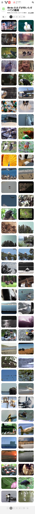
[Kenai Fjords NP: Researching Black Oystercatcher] (26, 335)
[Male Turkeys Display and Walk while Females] (26, 53)
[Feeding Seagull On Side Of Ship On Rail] (26, 120)
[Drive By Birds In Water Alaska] (26, 241)
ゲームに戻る (18, 2)
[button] (31, 13)
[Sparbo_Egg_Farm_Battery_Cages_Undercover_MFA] (26, 322)
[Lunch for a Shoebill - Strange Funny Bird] (26, 469)
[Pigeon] (26, 402)
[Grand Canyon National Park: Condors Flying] (9, 200)
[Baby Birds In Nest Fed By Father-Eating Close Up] (9, 227)
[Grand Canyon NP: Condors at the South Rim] (26, 187)
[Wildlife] (9, 133)
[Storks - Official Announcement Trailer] (9, 26)
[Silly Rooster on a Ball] (26, 133)
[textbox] (4, 16)
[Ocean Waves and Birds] (9, 443)
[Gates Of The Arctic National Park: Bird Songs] (26, 214)
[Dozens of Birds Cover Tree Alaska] (9, 241)
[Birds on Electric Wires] (9, 375)
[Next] (27, 508)
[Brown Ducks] (26, 429)
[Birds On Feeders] (9, 402)
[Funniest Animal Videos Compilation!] (26, 160)
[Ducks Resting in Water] (9, 106)
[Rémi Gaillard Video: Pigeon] (26, 93)
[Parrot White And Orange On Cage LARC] (26, 281)
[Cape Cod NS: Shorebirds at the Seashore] (9, 348)
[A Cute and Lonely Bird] (9, 187)
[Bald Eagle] (26, 79)
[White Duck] (9, 496)
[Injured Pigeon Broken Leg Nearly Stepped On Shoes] (26, 268)
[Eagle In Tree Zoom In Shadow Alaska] (9, 268)
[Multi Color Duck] (26, 416)
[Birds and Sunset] (9, 456)
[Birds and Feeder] (26, 39)
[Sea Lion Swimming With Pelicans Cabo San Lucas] (26, 295)
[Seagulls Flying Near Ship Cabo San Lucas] (9, 322)
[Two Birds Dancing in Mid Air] (26, 456)
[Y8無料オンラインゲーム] (8, 2)
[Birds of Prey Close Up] (9, 66)
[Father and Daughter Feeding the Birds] (9, 429)
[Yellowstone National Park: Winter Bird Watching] (26, 362)
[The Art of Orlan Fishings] (26, 106)
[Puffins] (9, 147)
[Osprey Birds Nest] (9, 389)
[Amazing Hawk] (9, 214)
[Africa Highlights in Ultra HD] (9, 483)
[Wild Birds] (9, 53)
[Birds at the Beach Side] (26, 174)
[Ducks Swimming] (26, 375)
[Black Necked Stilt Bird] (26, 443)
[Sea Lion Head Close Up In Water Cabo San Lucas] (9, 120)
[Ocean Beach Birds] (26, 389)
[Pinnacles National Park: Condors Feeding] (26, 348)
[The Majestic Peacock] (9, 160)
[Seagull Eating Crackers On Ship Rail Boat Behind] (9, 308)
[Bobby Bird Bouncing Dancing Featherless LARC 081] (9, 93)
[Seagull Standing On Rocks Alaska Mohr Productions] (26, 308)
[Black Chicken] (26, 483)
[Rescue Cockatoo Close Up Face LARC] (9, 39)
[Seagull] (26, 26)
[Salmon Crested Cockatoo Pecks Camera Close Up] (9, 295)
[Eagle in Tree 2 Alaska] (9, 254)
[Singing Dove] (9, 416)
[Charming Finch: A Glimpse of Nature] (26, 147)
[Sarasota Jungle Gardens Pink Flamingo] (9, 469)
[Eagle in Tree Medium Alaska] (26, 254)
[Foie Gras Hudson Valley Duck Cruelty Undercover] (9, 79)
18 (24, 17)
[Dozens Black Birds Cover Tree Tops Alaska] (26, 227)
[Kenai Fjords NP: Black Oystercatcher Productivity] (9, 335)
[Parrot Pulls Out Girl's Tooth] (26, 66)
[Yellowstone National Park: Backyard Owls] (9, 362)
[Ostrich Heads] (26, 200)
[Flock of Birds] (9, 174)
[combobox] (4, 16)
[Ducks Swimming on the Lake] (26, 496)
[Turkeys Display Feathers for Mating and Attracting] (9, 281)
